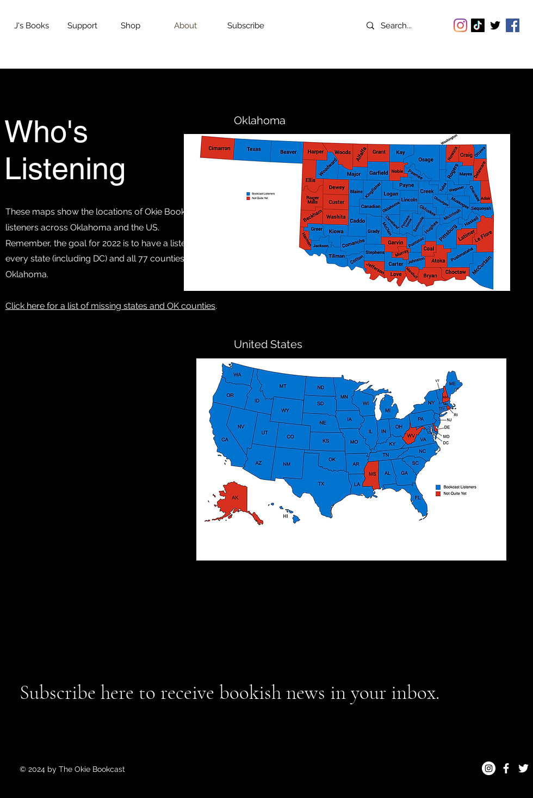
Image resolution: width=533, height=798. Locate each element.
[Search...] (406, 25)
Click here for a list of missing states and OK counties (110, 306)
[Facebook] (512, 25)
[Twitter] (495, 25)
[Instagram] (460, 25)
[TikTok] (478, 25)
